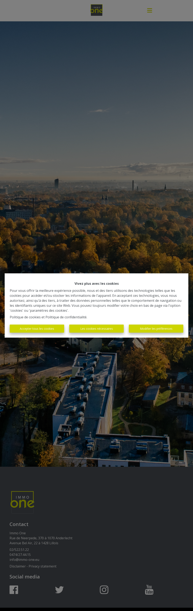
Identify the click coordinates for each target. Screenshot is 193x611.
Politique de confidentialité (66, 317)
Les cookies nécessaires (96, 329)
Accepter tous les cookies (37, 329)
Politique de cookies (25, 317)
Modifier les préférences (156, 329)
